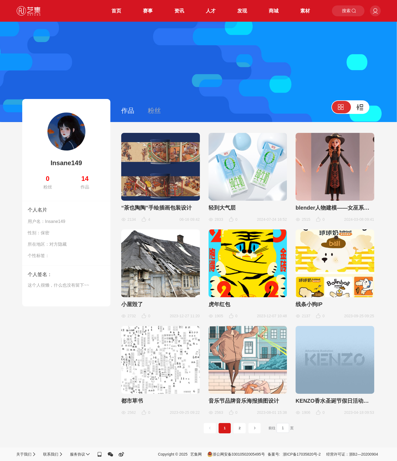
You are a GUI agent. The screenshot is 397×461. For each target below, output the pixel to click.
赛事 (148, 11)
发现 (242, 11)
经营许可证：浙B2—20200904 (352, 454)
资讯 (179, 11)
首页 (116, 11)
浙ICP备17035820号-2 (302, 454)
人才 (211, 11)
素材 (305, 11)
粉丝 (154, 110)
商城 (273, 11)
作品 (127, 110)
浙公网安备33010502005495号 (236, 454)
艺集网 (196, 454)
